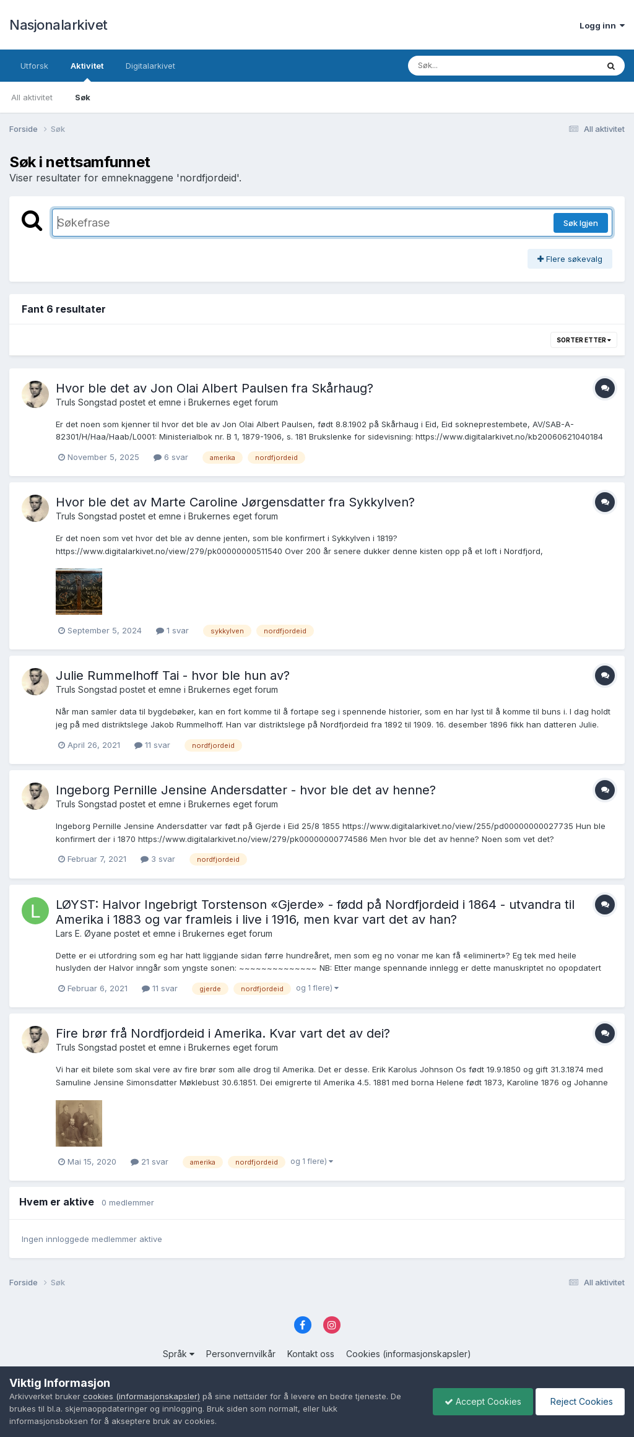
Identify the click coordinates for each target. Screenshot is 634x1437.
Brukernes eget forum (233, 402)
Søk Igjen (580, 223)
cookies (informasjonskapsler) (141, 1396)
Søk (82, 97)
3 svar (158, 859)
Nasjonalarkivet (58, 25)
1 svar (172, 630)
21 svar (149, 1161)
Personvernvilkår (241, 1353)
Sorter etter (584, 340)
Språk (178, 1353)
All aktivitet (32, 97)
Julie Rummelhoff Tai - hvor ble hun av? (173, 675)
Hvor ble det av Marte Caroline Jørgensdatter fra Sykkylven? (235, 502)
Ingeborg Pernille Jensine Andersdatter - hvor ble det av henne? (246, 790)
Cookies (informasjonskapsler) (408, 1353)
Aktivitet (87, 71)
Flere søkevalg (569, 259)
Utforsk (34, 66)
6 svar (171, 457)
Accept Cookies (479, 1401)
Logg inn (602, 25)
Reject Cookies (579, 1401)
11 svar (152, 745)
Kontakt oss (310, 1353)
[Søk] (471, 66)
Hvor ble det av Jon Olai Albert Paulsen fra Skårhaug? (214, 388)
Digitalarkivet (150, 66)
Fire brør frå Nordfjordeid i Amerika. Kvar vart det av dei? (223, 1033)
